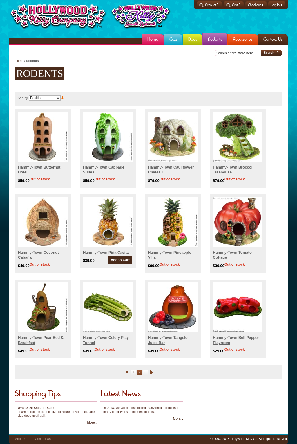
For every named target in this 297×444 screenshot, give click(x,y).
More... (92, 422)
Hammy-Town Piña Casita (106, 252)
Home (19, 60)
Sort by (23, 98)
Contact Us (43, 439)
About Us (21, 439)
